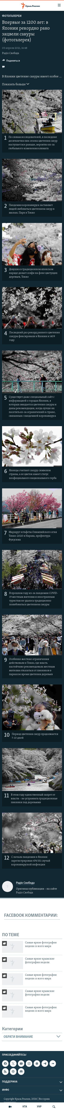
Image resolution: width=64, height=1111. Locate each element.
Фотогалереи (12, 16)
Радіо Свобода (10, 53)
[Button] (11, 61)
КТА (25, 1106)
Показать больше (15, 84)
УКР (39, 1106)
